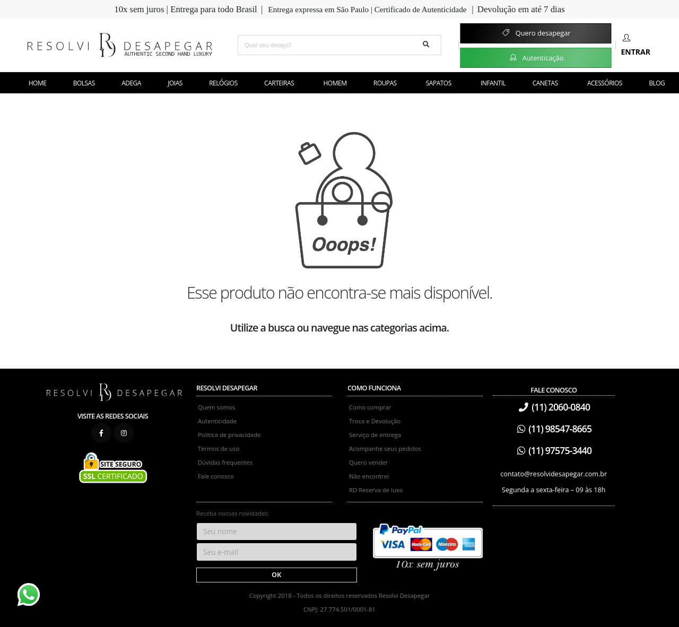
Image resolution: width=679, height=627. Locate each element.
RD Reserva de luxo (376, 490)
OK (276, 574)
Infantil (493, 83)
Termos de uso (218, 448)
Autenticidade (217, 421)
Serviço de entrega (375, 435)
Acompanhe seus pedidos (385, 448)
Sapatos (438, 83)
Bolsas (84, 83)
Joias (175, 83)
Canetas (545, 83)
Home (38, 83)
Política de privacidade (229, 435)
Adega (131, 83)
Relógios (223, 83)
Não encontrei (369, 476)
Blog (657, 83)
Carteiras (279, 83)
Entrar (635, 45)
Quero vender (368, 462)
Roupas (385, 83)
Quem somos (216, 407)
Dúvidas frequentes (225, 462)
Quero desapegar (535, 33)
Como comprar (370, 407)
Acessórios (604, 83)
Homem (335, 83)
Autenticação (536, 57)
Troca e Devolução (375, 421)
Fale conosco (216, 476)
